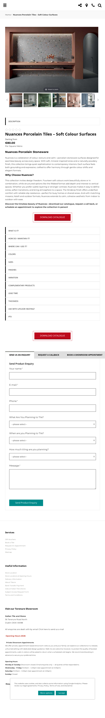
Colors (12, 254)
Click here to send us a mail (51, 629)
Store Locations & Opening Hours (18, 576)
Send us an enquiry (19, 355)
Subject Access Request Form (17, 592)
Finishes (12, 270)
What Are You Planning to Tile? (26, 417)
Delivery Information (13, 579)
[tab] (52, 121)
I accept (61, 692)
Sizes (10, 262)
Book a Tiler (9, 543)
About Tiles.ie (10, 582)
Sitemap (8, 552)
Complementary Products (21, 285)
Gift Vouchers (10, 539)
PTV (10, 316)
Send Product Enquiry (26, 502)
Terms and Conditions (14, 595)
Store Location (11, 573)
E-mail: (13, 384)
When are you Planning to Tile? (26, 433)
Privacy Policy (10, 549)
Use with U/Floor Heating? (21, 309)
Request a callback (48, 355)
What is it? (13, 230)
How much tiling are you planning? (29, 449)
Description (14, 121)
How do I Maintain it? (19, 238)
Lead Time (13, 293)
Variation (13, 277)
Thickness (13, 301)
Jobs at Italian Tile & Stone (15, 589)
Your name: (16, 368)
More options (46, 692)
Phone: (13, 401)
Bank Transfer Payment (14, 586)
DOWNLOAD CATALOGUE (52, 217)
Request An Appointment (15, 546)
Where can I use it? (17, 246)
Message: (14, 465)
